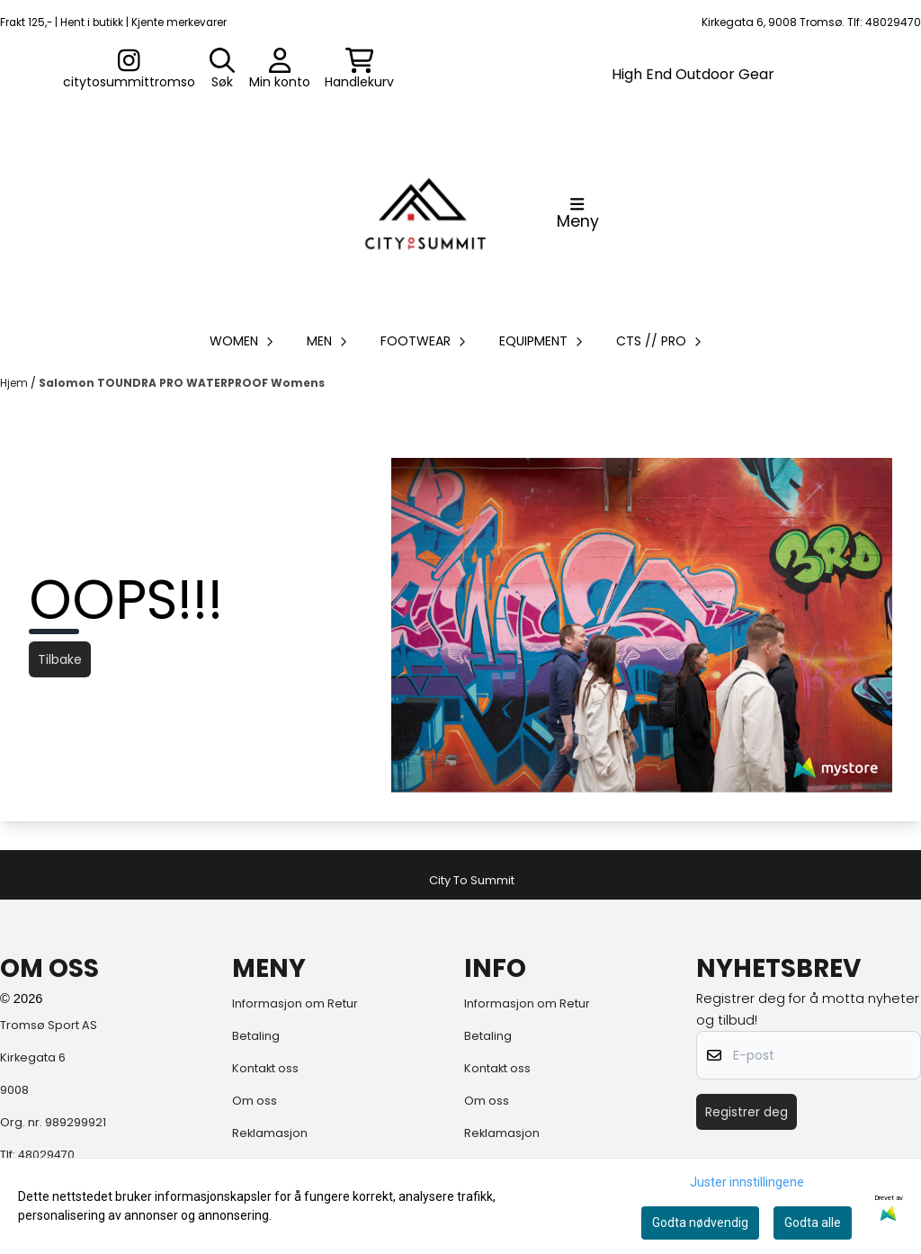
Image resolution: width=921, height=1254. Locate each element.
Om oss (254, 1100)
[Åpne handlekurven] (359, 69)
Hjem (15, 382)
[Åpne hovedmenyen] (578, 213)
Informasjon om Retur (295, 1003)
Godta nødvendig (700, 1222)
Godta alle (812, 1222)
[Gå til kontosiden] (129, 69)
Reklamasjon (270, 1133)
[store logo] (425, 213)
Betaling (256, 1036)
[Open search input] (222, 69)
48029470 (46, 1154)
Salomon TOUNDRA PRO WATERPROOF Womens (182, 382)
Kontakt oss (265, 1068)
